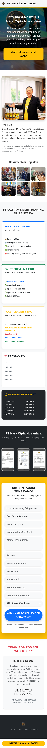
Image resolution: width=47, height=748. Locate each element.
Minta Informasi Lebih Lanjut (23, 54)
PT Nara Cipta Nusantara (19, 4)
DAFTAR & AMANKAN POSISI (23, 743)
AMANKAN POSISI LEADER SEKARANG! (23, 615)
